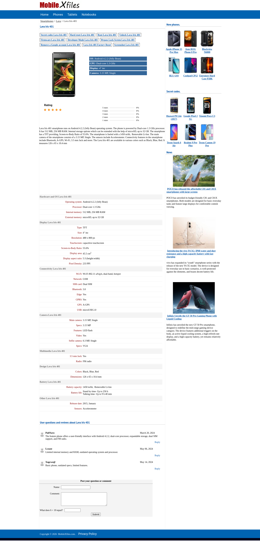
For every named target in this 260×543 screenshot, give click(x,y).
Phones (58, 14)
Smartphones (46, 21)
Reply (157, 442)
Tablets (72, 14)
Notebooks (89, 14)
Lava (58, 21)
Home (44, 14)
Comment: (53, 493)
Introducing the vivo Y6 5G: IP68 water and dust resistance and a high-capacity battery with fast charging (191, 254)
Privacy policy (87, 536)
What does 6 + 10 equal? (52, 512)
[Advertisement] (102, 168)
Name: (55, 487)
